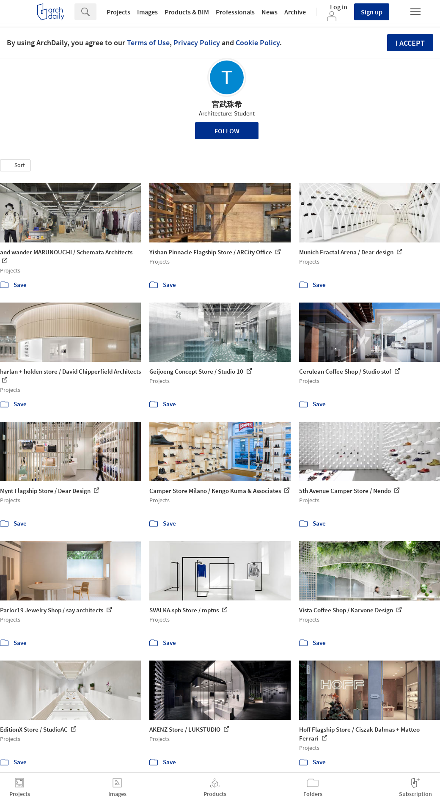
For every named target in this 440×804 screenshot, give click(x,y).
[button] (15, 165)
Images (147, 11)
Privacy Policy (196, 42)
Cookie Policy (258, 42)
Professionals (235, 11)
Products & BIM (187, 11)
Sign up (371, 12)
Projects (118, 11)
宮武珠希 (227, 104)
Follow (226, 131)
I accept (410, 43)
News (269, 11)
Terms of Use (148, 42)
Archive (295, 11)
